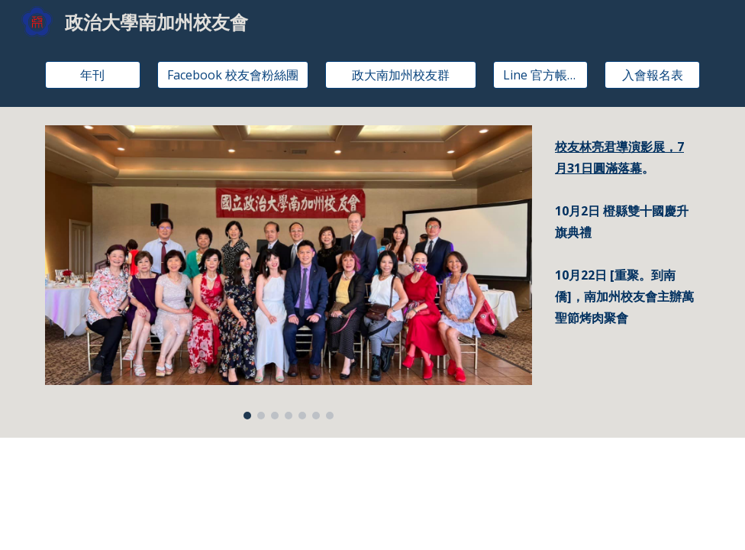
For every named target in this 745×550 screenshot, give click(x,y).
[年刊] (93, 74)
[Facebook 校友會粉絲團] (233, 74)
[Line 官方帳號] (541, 74)
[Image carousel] (288, 272)
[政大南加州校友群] (401, 74)
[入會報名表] (652, 74)
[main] (624, 157)
